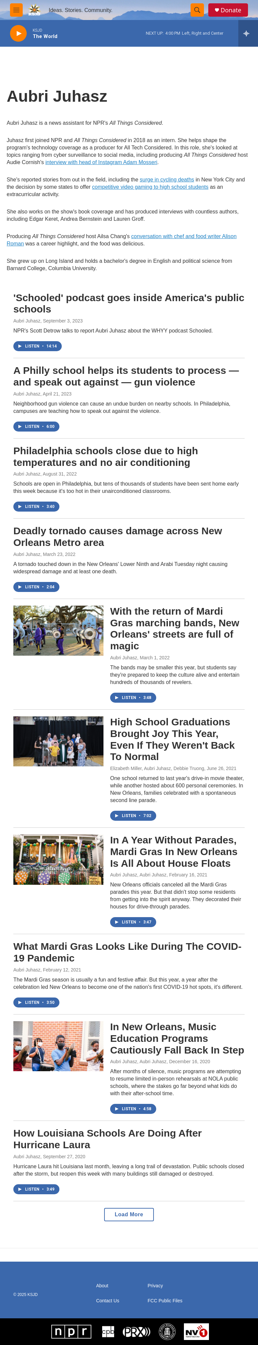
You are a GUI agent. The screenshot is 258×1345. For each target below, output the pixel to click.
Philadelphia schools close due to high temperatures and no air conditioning (105, 456)
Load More (129, 1214)
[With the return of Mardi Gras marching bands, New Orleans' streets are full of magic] (58, 631)
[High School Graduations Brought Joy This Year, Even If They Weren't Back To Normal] (58, 741)
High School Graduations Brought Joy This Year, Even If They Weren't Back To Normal (172, 739)
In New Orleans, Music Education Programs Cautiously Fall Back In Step (177, 1038)
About (102, 1285)
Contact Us (107, 1300)
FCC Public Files (165, 1300)
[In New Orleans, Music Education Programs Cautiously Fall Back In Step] (58, 1046)
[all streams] (248, 33)
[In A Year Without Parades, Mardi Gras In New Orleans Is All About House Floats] (58, 859)
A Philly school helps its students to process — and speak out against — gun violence (126, 376)
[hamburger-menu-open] (16, 10)
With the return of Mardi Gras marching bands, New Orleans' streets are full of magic (174, 628)
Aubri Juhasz (26, 320)
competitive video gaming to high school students (150, 187)
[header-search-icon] (197, 10)
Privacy (155, 1285)
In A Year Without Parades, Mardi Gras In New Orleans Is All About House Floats (174, 851)
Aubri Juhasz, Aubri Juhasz (138, 874)
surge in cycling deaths (167, 179)
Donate (231, 10)
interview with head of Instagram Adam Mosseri (101, 162)
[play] (18, 33)
